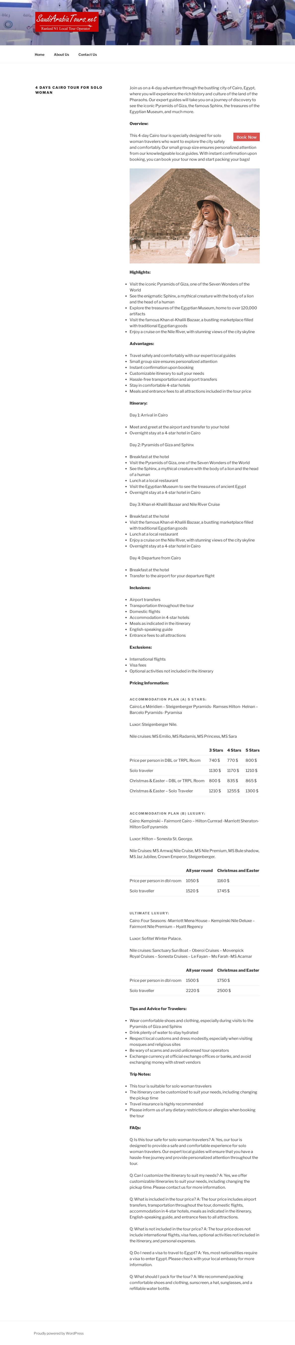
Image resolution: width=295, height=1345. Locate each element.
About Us (61, 54)
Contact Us (87, 54)
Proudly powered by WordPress (59, 1333)
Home (39, 54)
